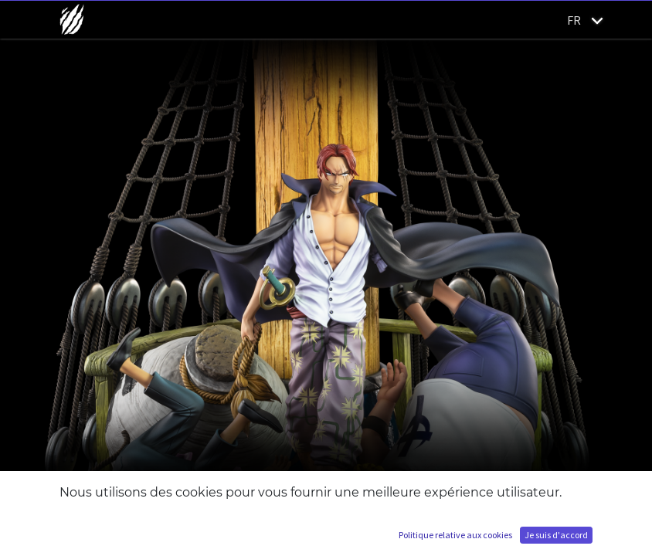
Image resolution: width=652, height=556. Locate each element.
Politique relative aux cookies (455, 535)
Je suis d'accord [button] (556, 535)
